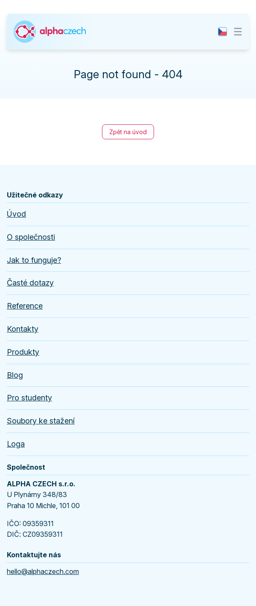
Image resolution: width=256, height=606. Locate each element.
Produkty (23, 351)
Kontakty (22, 328)
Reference (25, 305)
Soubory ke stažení (41, 420)
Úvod (16, 213)
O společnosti (31, 236)
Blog (15, 375)
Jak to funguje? (34, 260)
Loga (16, 443)
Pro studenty (29, 397)
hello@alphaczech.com (43, 571)
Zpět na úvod (128, 131)
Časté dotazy (30, 282)
